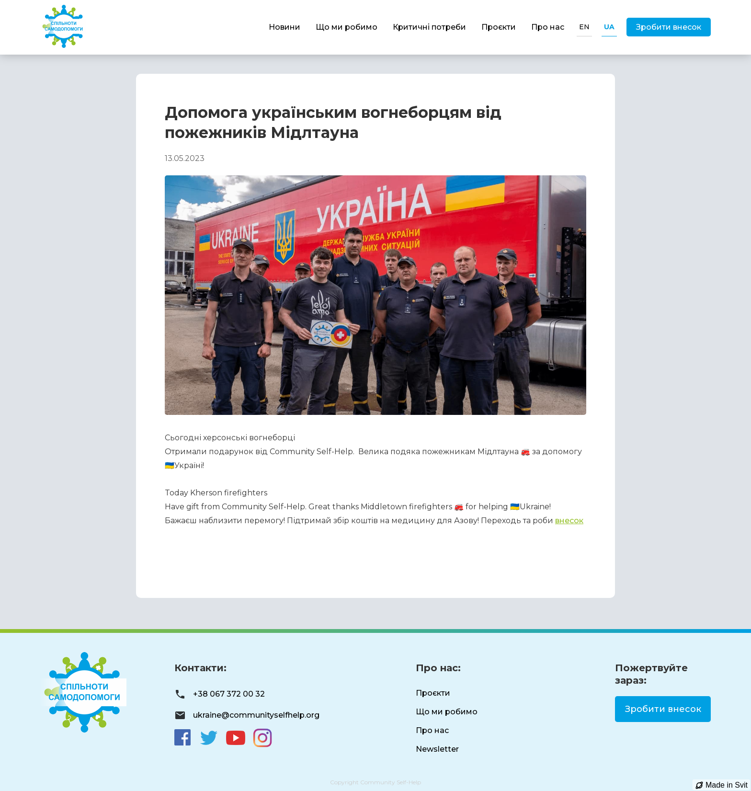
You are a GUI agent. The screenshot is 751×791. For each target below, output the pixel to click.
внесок (569, 520)
